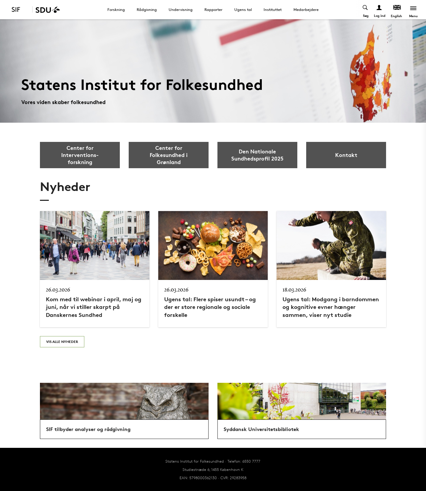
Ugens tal (243, 9)
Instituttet (273, 9)
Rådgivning (147, 9)
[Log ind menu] (379, 9)
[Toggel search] (365, 9)
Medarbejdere (306, 9)
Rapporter (213, 9)
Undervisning (181, 9)
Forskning (116, 9)
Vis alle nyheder (62, 341)
